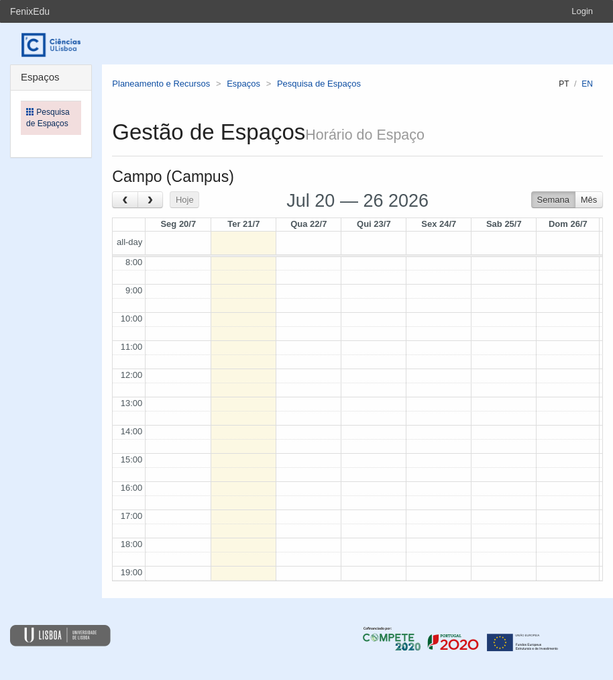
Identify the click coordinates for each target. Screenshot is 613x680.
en (587, 84)
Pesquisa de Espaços (319, 84)
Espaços (243, 84)
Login (582, 11)
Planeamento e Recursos (161, 84)
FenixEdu (30, 11)
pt (564, 84)
